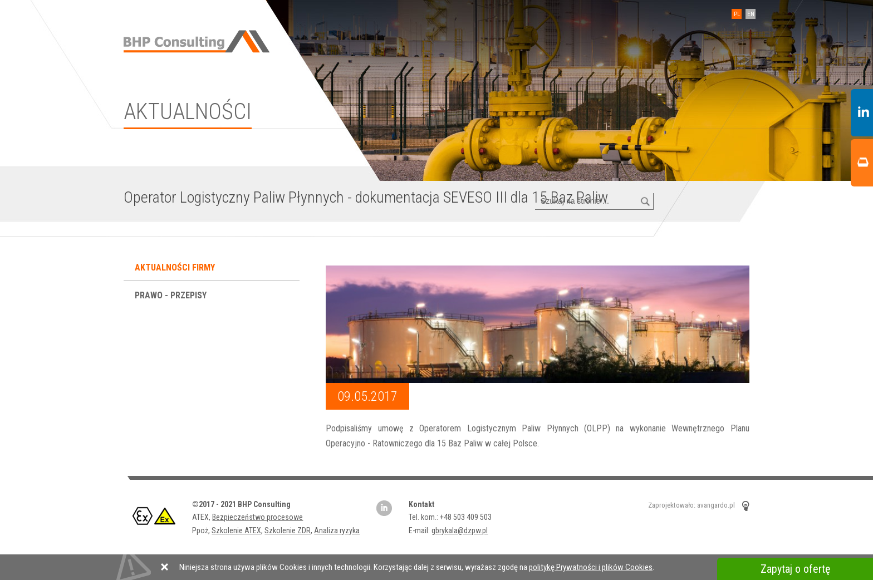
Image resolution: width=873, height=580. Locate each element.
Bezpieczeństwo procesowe (257, 517)
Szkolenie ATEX (236, 530)
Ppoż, (202, 530)
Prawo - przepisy (172, 295)
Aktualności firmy (176, 267)
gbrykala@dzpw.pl (459, 530)
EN (750, 14)
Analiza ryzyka (337, 530)
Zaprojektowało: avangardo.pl (691, 505)
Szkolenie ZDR (287, 530)
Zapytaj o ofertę (795, 569)
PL (737, 14)
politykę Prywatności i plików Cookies (591, 567)
